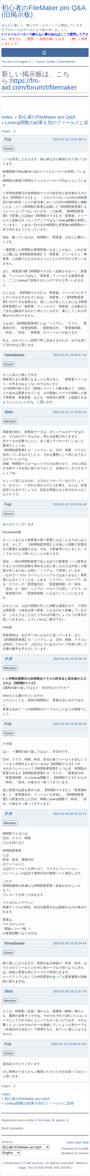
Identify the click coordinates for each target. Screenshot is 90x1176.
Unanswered (66, 61)
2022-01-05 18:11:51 (67, 991)
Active (50, 61)
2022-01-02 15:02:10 (67, 504)
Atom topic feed (78, 1142)
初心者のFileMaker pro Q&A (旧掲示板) (43, 11)
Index (6, 117)
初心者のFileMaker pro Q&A (46, 117)
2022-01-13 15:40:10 (65, 1044)
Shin (9, 412)
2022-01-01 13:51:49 (67, 139)
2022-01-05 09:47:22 (67, 813)
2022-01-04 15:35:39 (67, 724)
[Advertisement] (45, 105)
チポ (8, 659)
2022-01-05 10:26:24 (67, 943)
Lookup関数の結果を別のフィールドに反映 (39, 1103)
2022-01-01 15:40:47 (67, 355)
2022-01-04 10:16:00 (67, 659)
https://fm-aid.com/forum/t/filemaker (39, 84)
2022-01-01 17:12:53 (67, 412)
